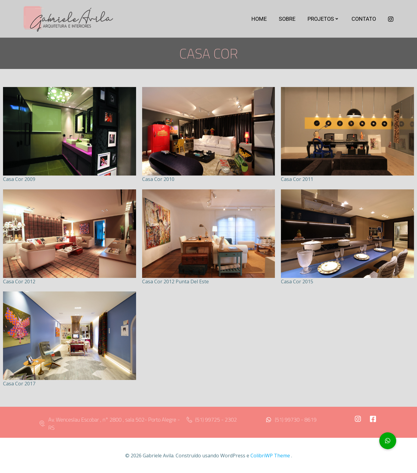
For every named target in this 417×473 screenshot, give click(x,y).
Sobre (288, 20)
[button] (387, 440)
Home (260, 20)
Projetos (324, 20)
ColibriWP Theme (270, 455)
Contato (364, 20)
